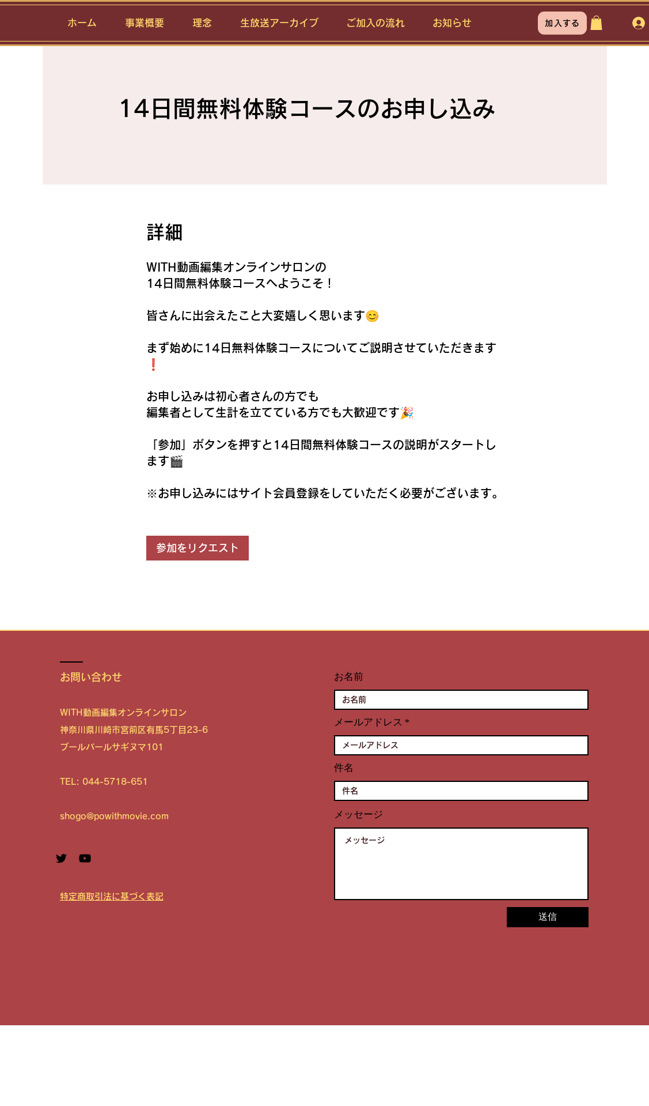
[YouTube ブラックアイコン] (85, 858)
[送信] (548, 917)
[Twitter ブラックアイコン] (61, 858)
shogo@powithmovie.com (114, 816)
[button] (596, 23)
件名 (344, 768)
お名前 (348, 677)
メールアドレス (368, 722)
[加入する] (562, 23)
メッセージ (358, 814)
